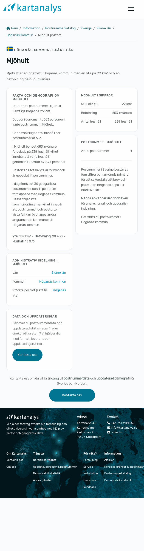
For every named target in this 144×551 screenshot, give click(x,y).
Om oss (11, 466)
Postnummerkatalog (60, 28)
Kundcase (89, 487)
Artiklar (109, 459)
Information (31, 28)
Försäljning (90, 459)
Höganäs (59, 290)
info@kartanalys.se (122, 427)
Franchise (89, 480)
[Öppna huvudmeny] (131, 9)
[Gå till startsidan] (60, 9)
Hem (12, 28)
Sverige (86, 28)
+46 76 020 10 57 (121, 423)
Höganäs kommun (19, 35)
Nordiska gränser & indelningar (124, 466)
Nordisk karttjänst (44, 459)
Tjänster (38, 453)
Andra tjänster (42, 480)
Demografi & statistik (46, 473)
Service (88, 466)
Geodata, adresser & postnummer (55, 466)
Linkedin (114, 432)
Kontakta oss (27, 355)
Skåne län (103, 28)
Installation (90, 473)
